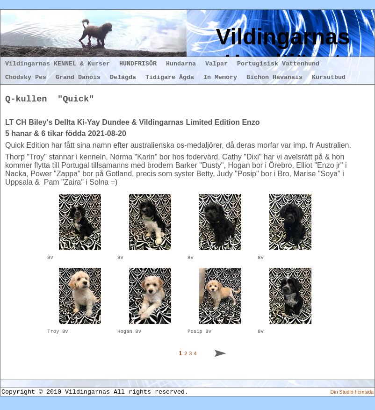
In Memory (220, 77)
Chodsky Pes (25, 77)
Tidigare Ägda (169, 77)
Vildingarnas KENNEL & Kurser (57, 63)
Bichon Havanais (274, 77)
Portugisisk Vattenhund (278, 63)
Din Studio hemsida (352, 396)
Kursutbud (329, 77)
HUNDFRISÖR (138, 63)
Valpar (216, 63)
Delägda (123, 77)
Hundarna (181, 63)
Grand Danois (78, 77)
